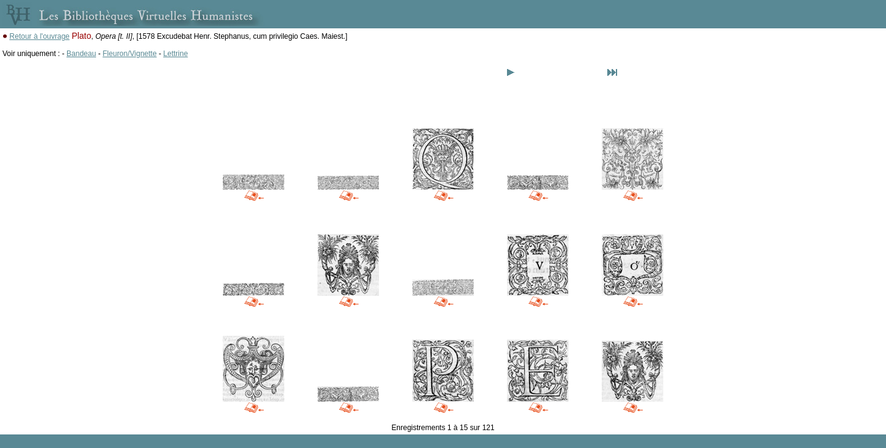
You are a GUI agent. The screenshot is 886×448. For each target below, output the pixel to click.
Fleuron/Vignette (130, 53)
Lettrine (175, 53)
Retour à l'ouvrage (39, 36)
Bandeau (81, 53)
